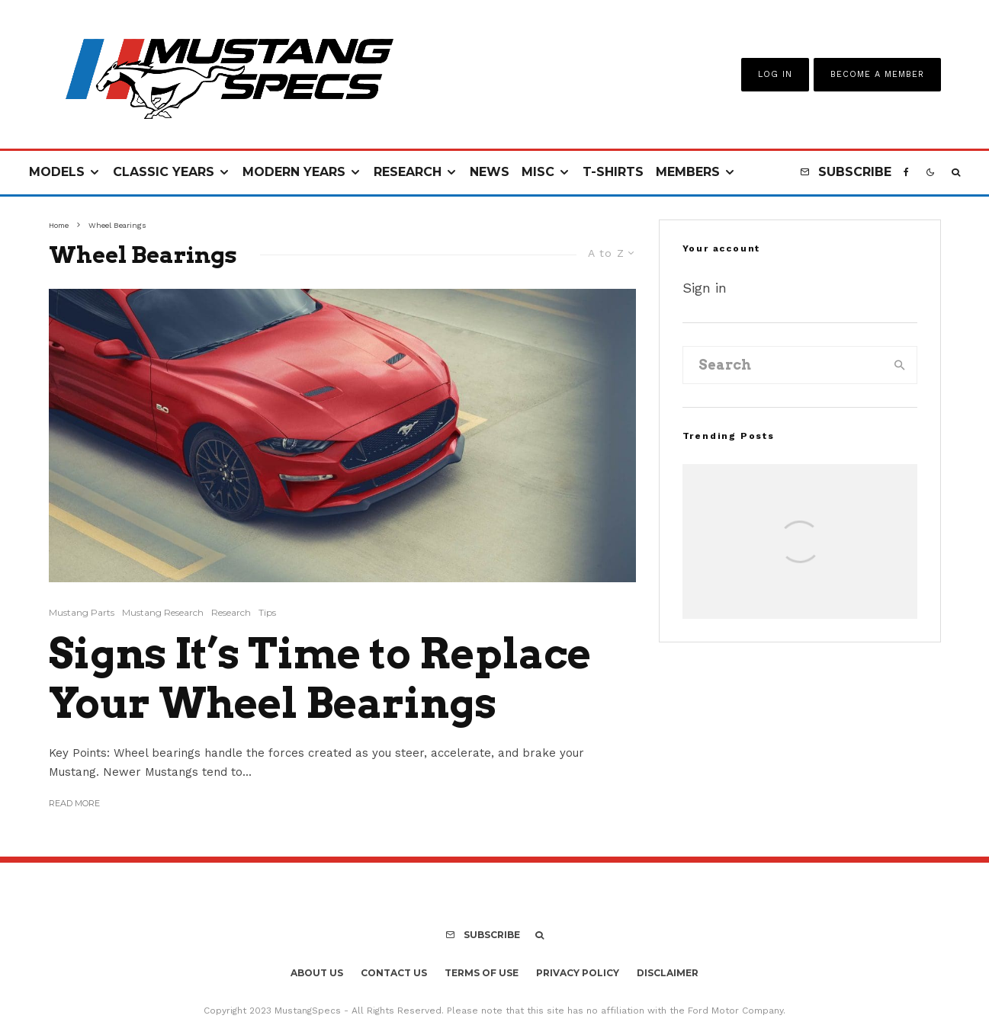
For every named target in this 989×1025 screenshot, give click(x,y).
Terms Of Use (482, 973)
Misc (538, 172)
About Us (317, 973)
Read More (74, 803)
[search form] (784, 365)
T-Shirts (613, 172)
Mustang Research (163, 612)
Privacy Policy (577, 973)
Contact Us (394, 973)
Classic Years (163, 172)
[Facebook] (906, 172)
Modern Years (293, 172)
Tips (267, 612)
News (489, 172)
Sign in (704, 288)
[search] (900, 365)
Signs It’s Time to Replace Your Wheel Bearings (320, 678)
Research (408, 172)
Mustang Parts (81, 612)
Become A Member (877, 74)
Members (688, 172)
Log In (775, 74)
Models (57, 172)
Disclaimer (667, 973)
